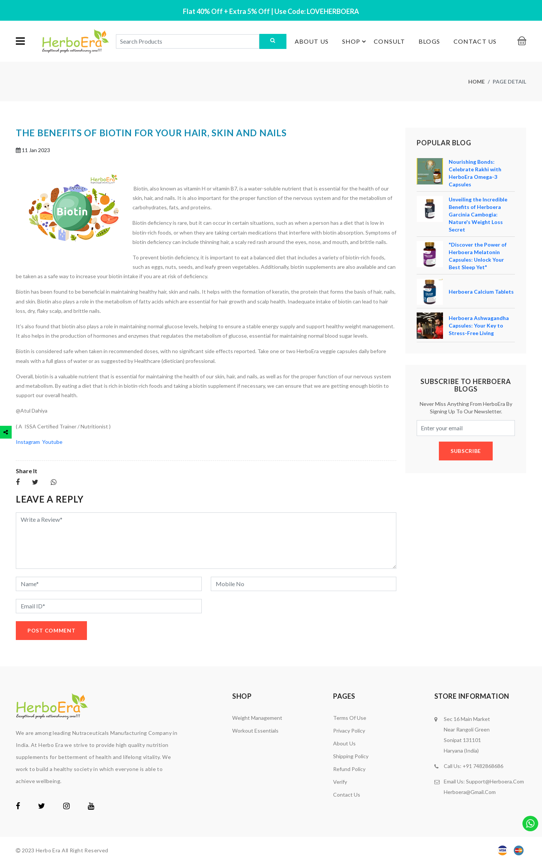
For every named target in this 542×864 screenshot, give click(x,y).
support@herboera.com (495, 781)
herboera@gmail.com (470, 792)
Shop (355, 41)
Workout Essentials (255, 730)
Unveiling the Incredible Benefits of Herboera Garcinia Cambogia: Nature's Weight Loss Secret (478, 214)
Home (476, 81)
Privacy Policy (349, 730)
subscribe (466, 451)
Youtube (52, 442)
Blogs (429, 41)
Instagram (29, 442)
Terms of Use (349, 718)
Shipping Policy (350, 756)
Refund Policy (349, 769)
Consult (389, 41)
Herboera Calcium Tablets (481, 291)
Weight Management (257, 718)
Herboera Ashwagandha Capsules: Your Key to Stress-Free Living (479, 325)
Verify (340, 782)
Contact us (475, 41)
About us (312, 41)
